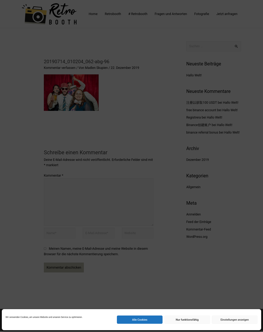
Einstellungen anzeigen (235, 319)
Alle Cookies (139, 319)
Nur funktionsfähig (187, 319)
